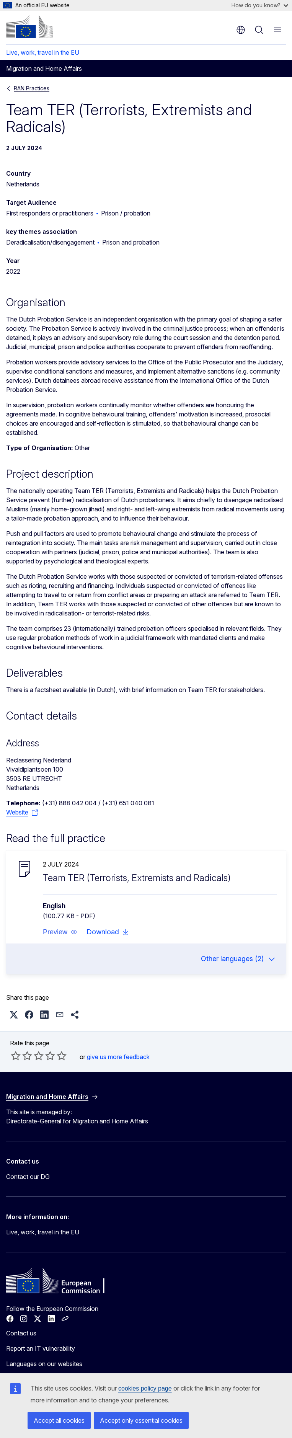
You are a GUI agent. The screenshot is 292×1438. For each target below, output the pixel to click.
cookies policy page (145, 1388)
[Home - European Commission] (29, 26)
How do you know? (260, 5)
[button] (60, 932)
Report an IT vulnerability (40, 1348)
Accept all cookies (59, 1420)
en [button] (240, 29)
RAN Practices (31, 88)
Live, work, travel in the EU (42, 52)
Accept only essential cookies (141, 1420)
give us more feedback (118, 1057)
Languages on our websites (44, 1364)
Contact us (21, 1333)
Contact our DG (28, 1176)
